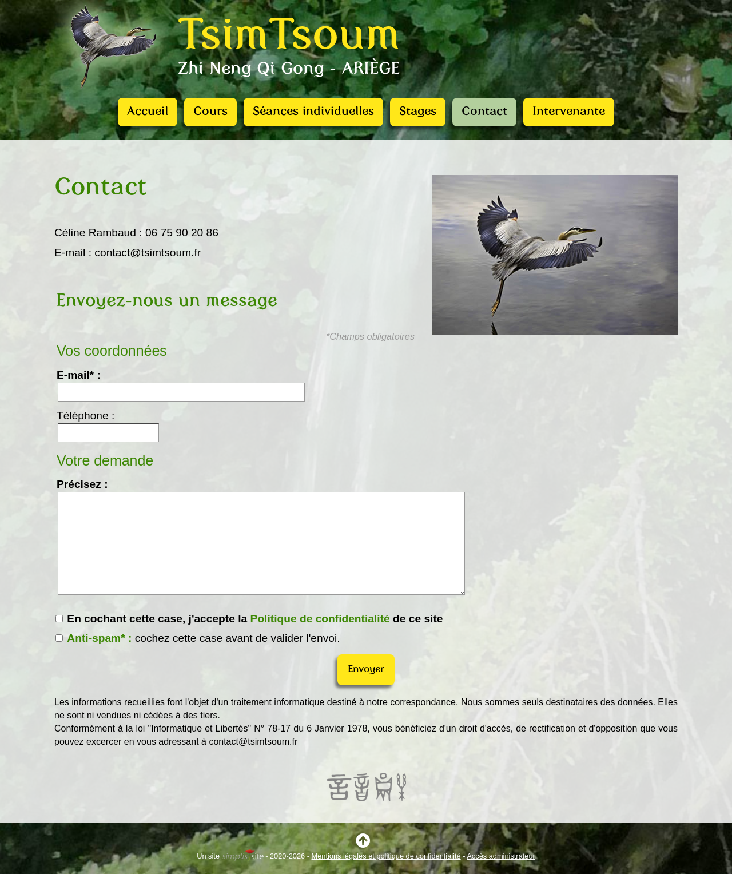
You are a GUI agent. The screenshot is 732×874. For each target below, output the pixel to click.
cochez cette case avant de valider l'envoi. (197, 638)
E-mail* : (79, 375)
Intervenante (568, 112)
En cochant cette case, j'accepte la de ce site (249, 619)
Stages (417, 112)
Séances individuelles (313, 112)
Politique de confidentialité (320, 619)
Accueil (147, 112)
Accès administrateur (501, 856)
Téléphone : (85, 416)
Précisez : (82, 484)
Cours (210, 112)
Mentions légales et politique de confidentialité (386, 856)
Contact (484, 112)
